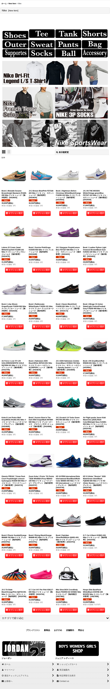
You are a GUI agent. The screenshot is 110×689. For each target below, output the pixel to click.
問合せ (81, 630)
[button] (55, 618)
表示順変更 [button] (62, 152)
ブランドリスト (33, 630)
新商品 (47, 630)
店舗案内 (70, 630)
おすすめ (58, 630)
